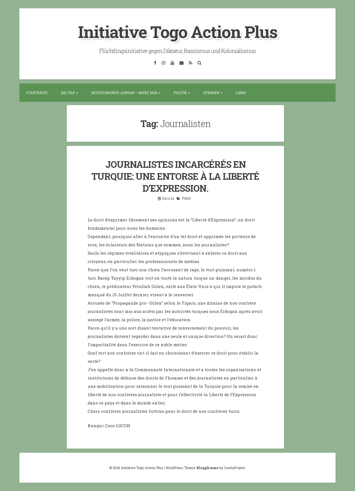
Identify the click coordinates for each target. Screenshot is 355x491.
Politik (180, 92)
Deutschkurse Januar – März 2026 (124, 92)
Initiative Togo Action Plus (177, 31)
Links (241, 92)
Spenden (211, 92)
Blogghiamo (207, 467)
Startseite (36, 92)
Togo (186, 198)
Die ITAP (68, 92)
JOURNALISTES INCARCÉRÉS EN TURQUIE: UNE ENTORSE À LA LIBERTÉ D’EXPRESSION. (175, 176)
